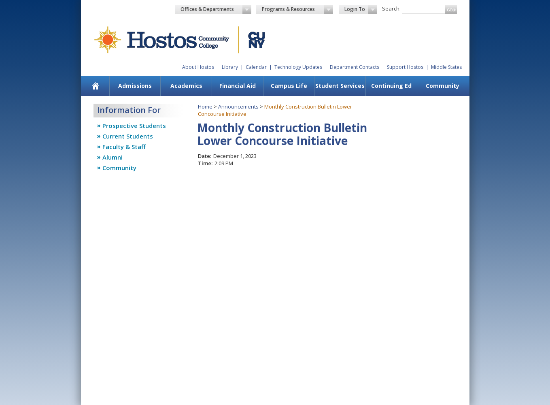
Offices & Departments (216, 9)
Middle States (446, 67)
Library (230, 67)
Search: (391, 8)
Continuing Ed (391, 86)
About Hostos (198, 67)
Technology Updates (298, 67)
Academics (186, 86)
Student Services (340, 86)
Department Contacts (354, 67)
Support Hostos (405, 67)
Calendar (256, 67)
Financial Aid (237, 86)
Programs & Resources (297, 9)
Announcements (238, 106)
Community (442, 86)
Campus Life (289, 86)
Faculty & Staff (124, 146)
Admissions (135, 86)
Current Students (127, 136)
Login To (360, 9)
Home (205, 106)
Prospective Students (134, 125)
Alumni (112, 157)
